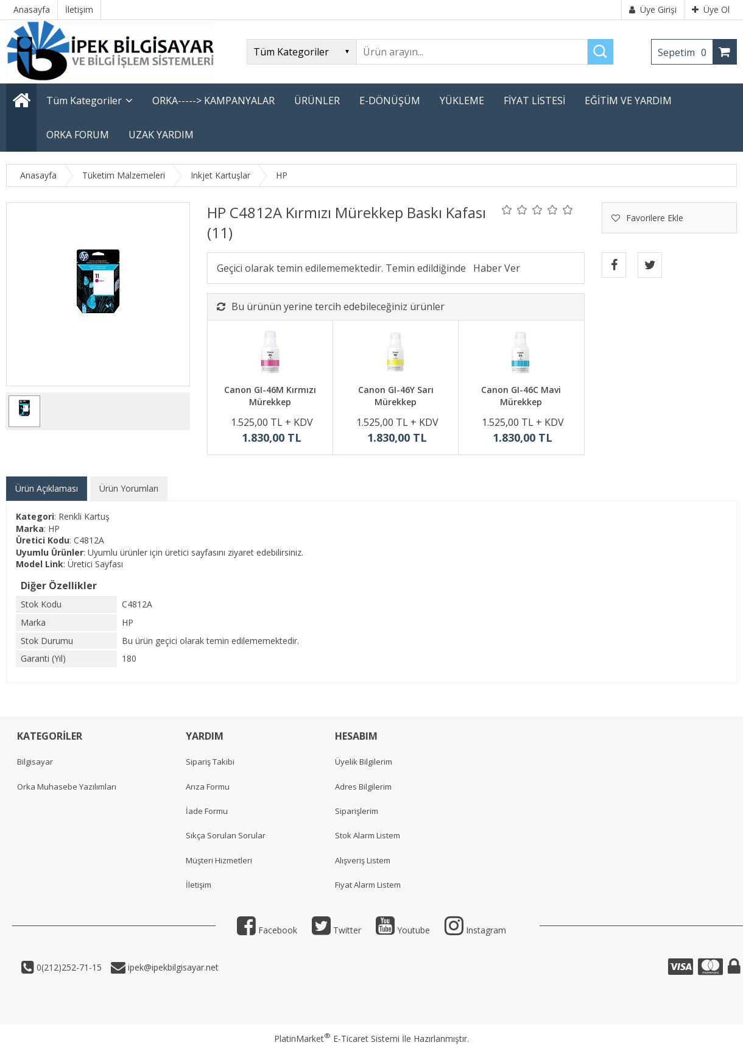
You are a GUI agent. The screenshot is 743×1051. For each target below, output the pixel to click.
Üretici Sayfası (95, 564)
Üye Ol (711, 9)
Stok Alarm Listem (367, 835)
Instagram (475, 930)
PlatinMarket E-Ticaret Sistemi (337, 1038)
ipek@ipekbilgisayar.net (172, 967)
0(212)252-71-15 (68, 967)
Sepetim (685, 52)
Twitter (336, 930)
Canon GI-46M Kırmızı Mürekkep (270, 396)
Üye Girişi (653, 9)
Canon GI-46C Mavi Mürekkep (521, 396)
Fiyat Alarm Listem (368, 884)
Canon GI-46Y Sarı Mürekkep (396, 396)
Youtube (403, 930)
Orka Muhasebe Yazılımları (66, 786)
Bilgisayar (35, 761)
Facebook (267, 930)
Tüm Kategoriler (84, 100)
